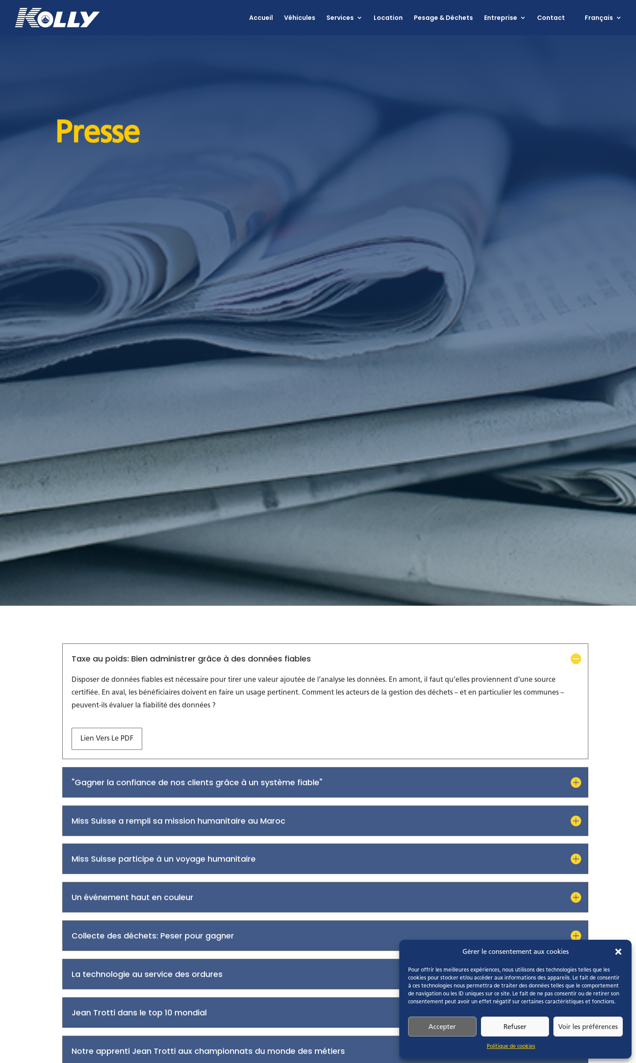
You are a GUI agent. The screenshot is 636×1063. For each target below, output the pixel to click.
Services (340, 18)
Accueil (261, 18)
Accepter (442, 1026)
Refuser (515, 1026)
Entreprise (500, 18)
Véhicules (299, 18)
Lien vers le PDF (106, 724)
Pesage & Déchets (443, 18)
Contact (551, 18)
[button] (618, 951)
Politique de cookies (511, 1046)
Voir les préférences (588, 1026)
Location (388, 18)
